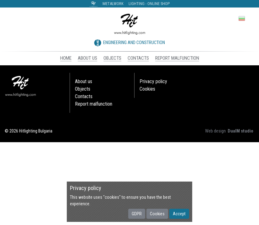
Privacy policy (153, 81)
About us (83, 81)
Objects (82, 89)
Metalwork (113, 3)
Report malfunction (93, 104)
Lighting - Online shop (149, 3)
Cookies (157, 213)
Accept (179, 213)
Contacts (83, 96)
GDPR (137, 213)
